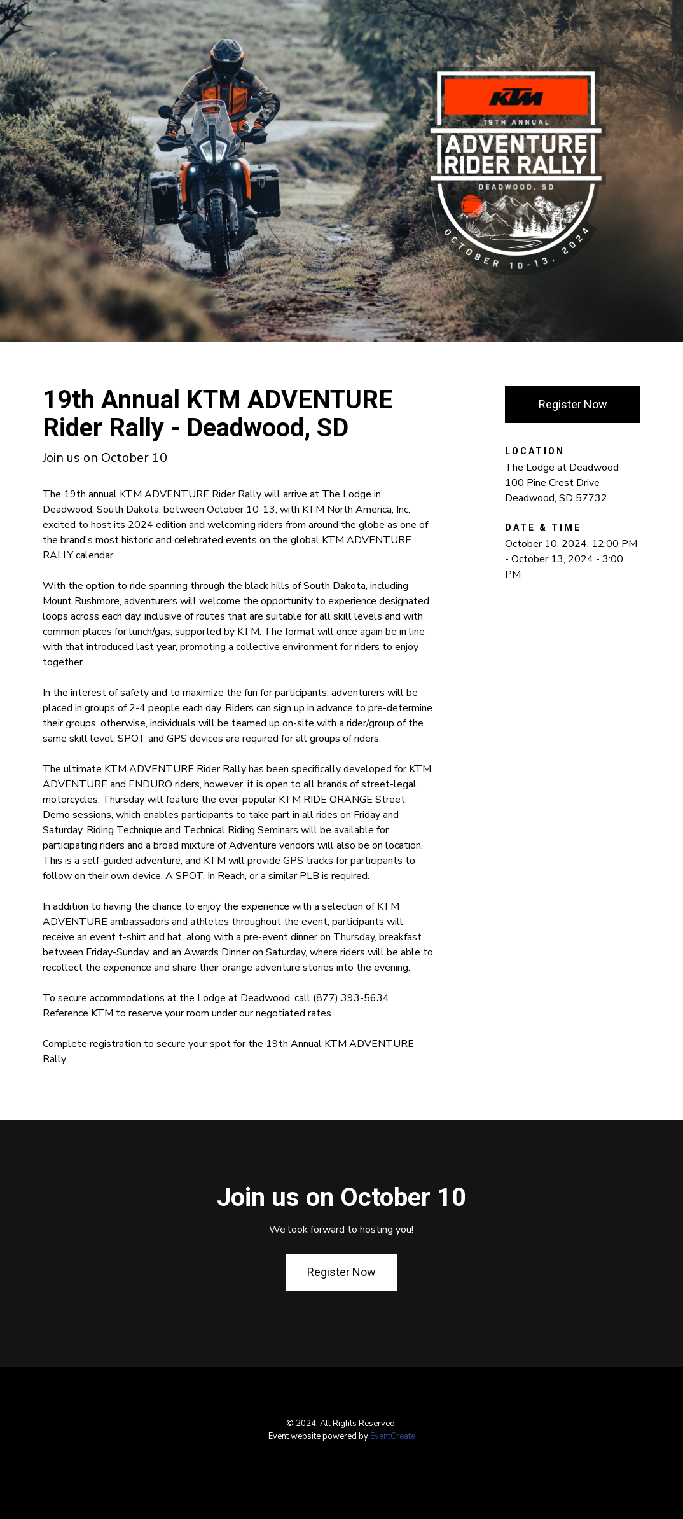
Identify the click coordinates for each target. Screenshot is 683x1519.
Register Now (573, 404)
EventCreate (392, 1436)
